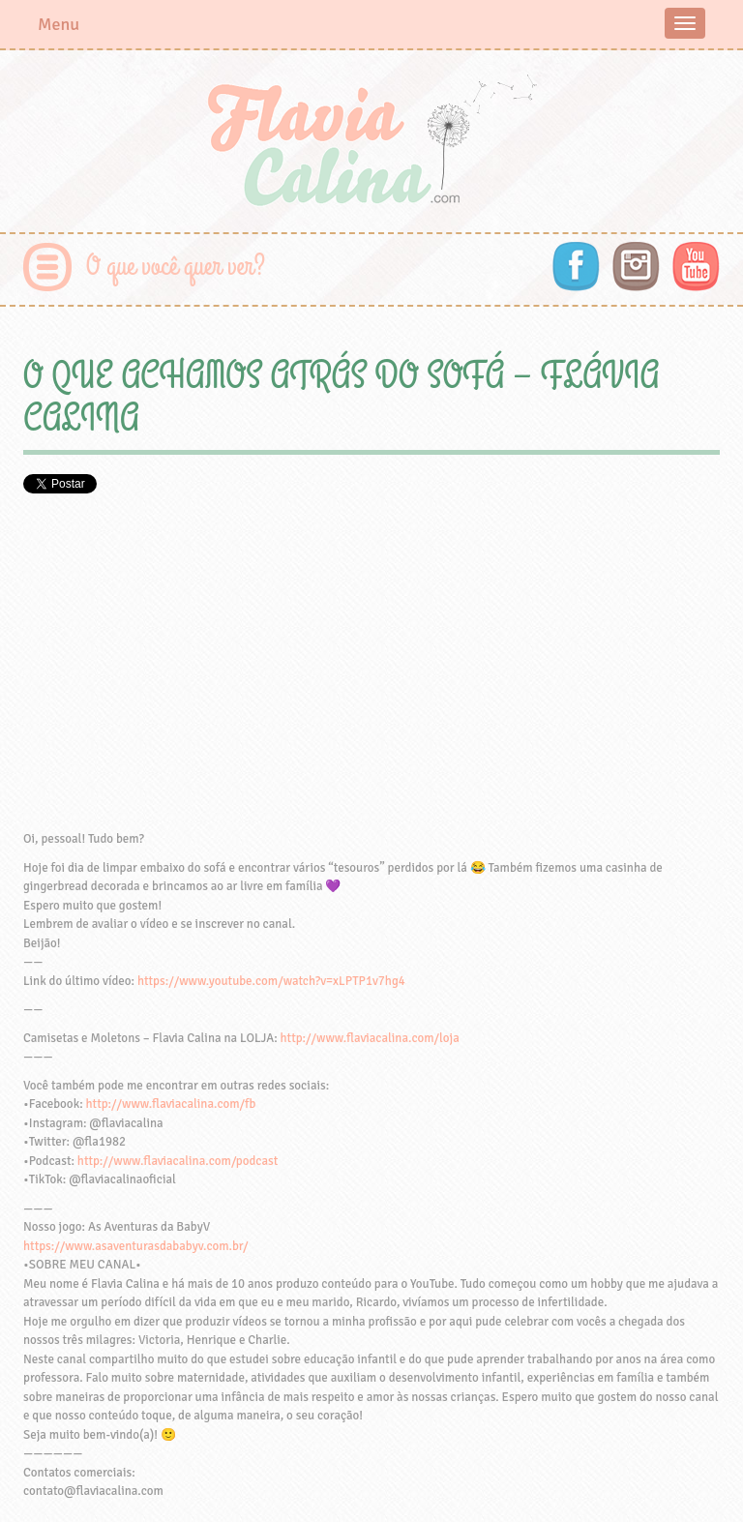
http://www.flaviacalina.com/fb (171, 1104)
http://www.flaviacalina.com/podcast (177, 1161)
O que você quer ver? (175, 266)
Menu (58, 24)
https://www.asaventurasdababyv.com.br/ (135, 1246)
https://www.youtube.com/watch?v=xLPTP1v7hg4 (271, 981)
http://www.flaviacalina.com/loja (370, 1038)
